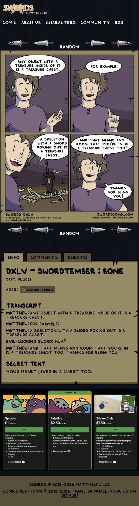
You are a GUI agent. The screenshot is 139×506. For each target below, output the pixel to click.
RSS (119, 22)
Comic (9, 22)
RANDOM (69, 46)
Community (95, 22)
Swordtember (40, 289)
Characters (61, 22)
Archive (31, 22)
